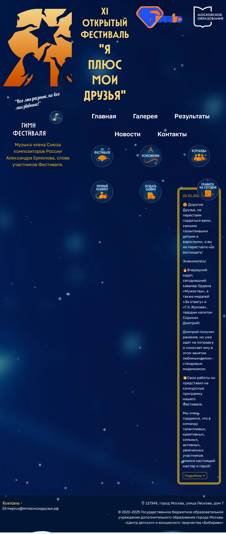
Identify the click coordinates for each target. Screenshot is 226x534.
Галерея (145, 116)
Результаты (192, 116)
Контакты (172, 134)
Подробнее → (195, 475)
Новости (128, 134)
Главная (104, 116)
